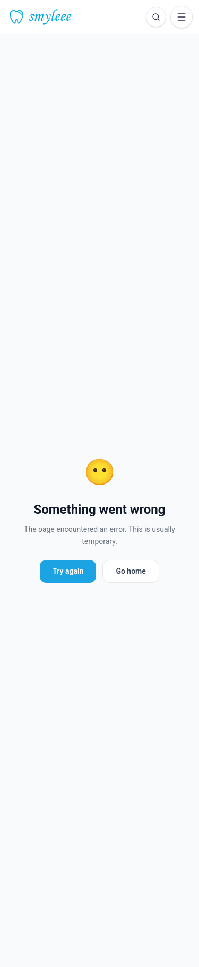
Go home (130, 571)
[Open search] (156, 17)
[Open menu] (181, 17)
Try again (68, 571)
